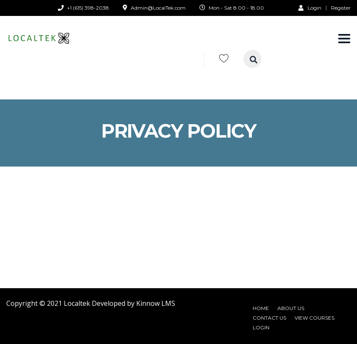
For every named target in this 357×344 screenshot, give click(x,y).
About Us (290, 308)
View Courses (314, 318)
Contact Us (269, 318)
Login (309, 7)
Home (261, 308)
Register (341, 7)
